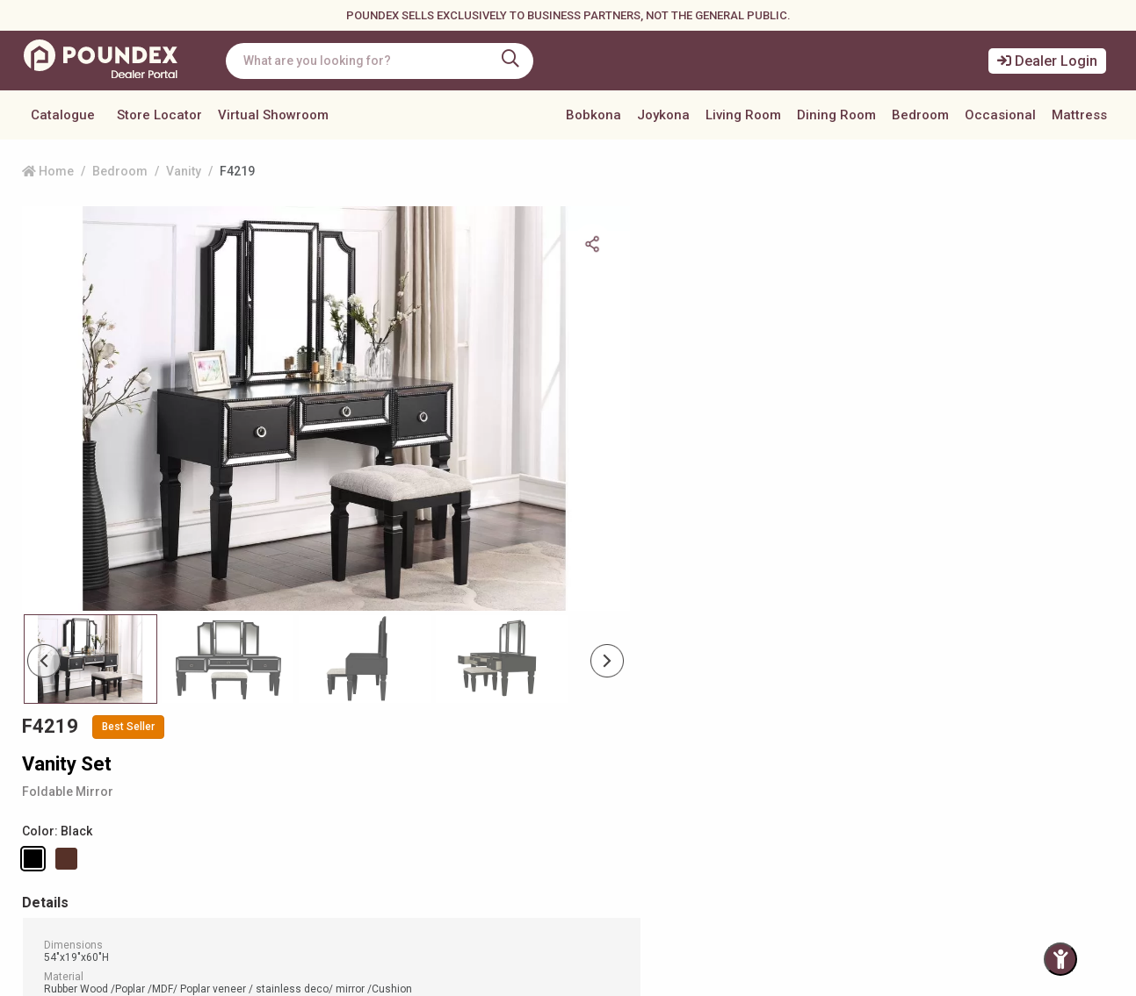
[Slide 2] (357, 611)
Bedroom (920, 115)
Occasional (1000, 115)
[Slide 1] (222, 611)
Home (48, 171)
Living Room (743, 115)
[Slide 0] (89, 611)
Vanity (183, 171)
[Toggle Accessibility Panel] (1060, 959)
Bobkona (593, 115)
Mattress (1079, 115)
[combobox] (382, 61)
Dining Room (836, 115)
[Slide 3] (490, 611)
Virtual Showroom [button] (273, 115)
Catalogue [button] (63, 115)
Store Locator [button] (159, 115)
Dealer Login (1047, 61)
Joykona (663, 115)
